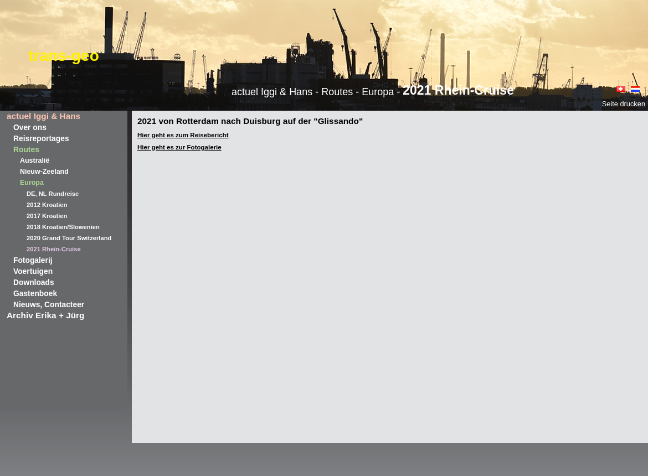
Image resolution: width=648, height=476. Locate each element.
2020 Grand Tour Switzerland (69, 238)
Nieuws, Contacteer (48, 304)
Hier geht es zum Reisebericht (182, 135)
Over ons (30, 127)
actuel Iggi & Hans (43, 116)
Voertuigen (33, 271)
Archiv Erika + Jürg (45, 315)
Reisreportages (41, 138)
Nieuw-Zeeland (44, 171)
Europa (32, 183)
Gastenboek (35, 293)
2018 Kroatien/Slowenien (63, 227)
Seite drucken (623, 104)
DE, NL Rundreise (53, 193)
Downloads (33, 282)
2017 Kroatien (47, 216)
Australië (34, 160)
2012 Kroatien (47, 204)
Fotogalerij (33, 260)
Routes (26, 149)
